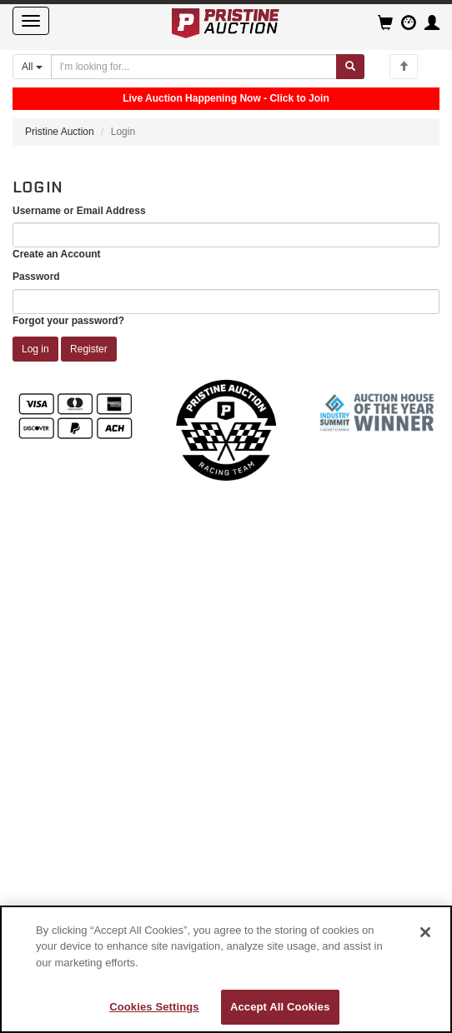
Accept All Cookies (280, 1007)
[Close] (425, 932)
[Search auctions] (194, 66)
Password (36, 276)
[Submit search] (350, 66)
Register (89, 349)
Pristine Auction (59, 131)
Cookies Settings (154, 1007)
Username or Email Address (79, 211)
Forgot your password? (68, 321)
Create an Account (57, 254)
